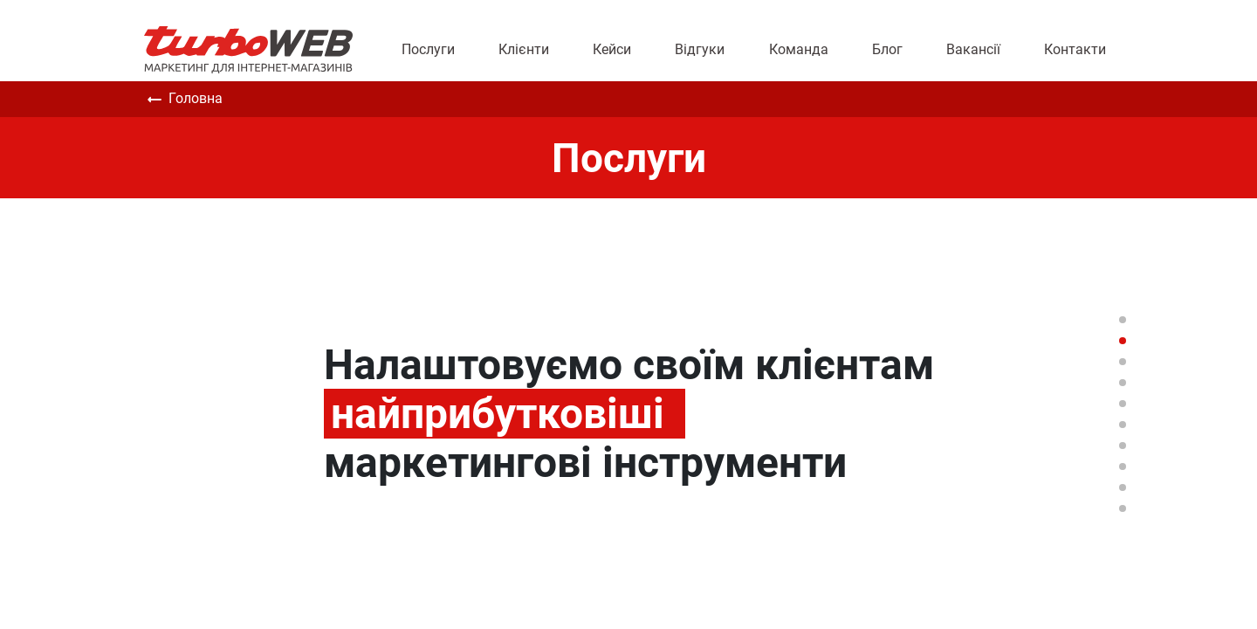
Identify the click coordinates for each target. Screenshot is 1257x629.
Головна (183, 99)
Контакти (1075, 49)
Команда (798, 49)
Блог (887, 49)
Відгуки (700, 49)
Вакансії (973, 49)
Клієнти (523, 49)
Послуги (428, 49)
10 (1122, 508)
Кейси (612, 49)
